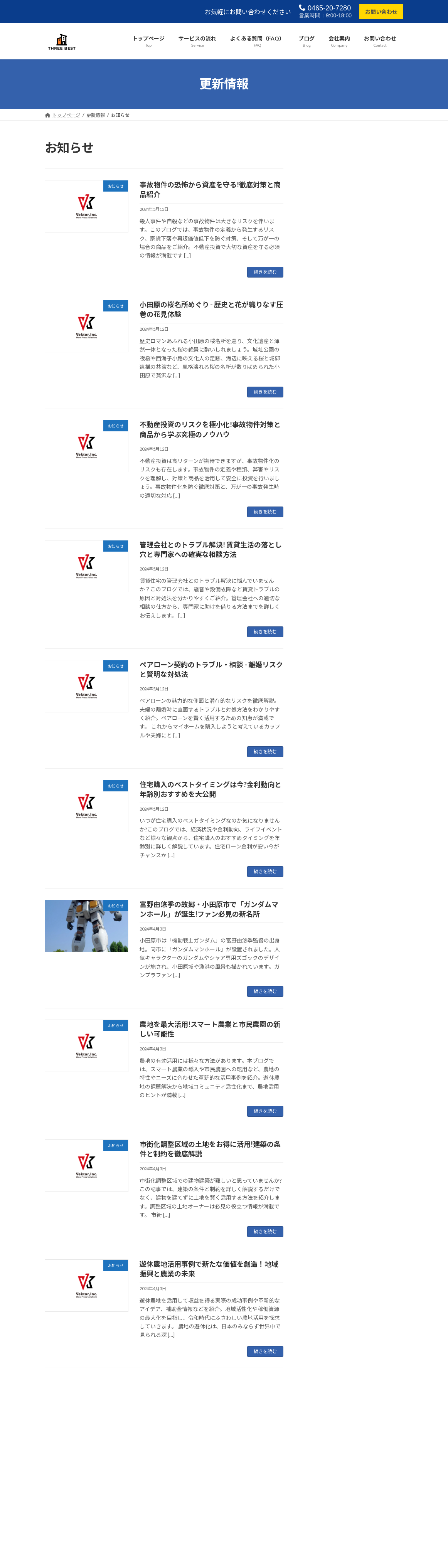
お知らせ (354, 163)
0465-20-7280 (325, 8)
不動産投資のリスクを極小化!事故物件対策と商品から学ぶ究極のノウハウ (352, 260)
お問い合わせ (381, 11)
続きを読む (265, 272)
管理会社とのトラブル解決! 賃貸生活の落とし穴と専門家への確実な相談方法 (352, 308)
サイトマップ (127, 1423)
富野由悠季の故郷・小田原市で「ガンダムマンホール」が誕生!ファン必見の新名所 (352, 434)
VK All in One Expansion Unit (273, 1454)
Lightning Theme (222, 1454)
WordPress (182, 1454)
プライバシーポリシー (75, 1423)
